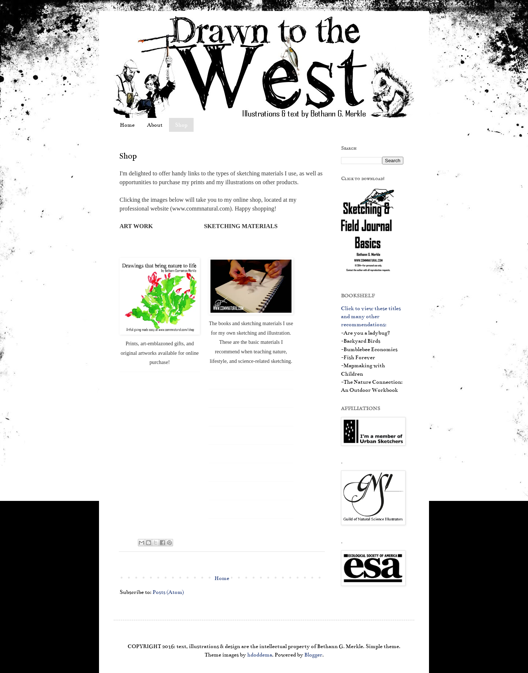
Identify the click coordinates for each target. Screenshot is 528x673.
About (154, 125)
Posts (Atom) (168, 592)
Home (127, 125)
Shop (181, 125)
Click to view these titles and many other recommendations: (371, 316)
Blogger (313, 654)
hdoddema (259, 654)
